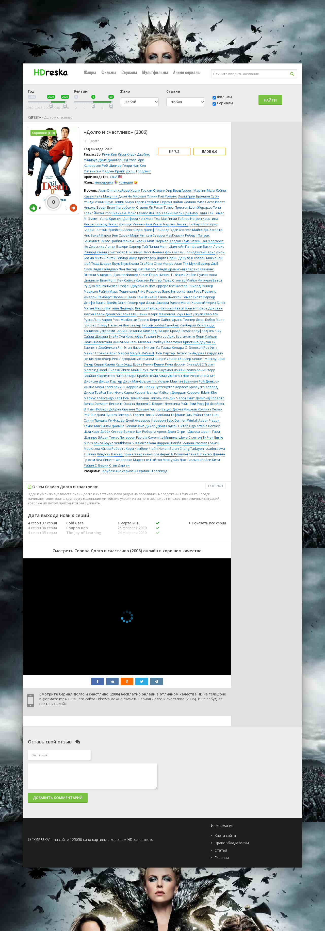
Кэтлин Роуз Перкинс (199, 291)
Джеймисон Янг (110, 347)
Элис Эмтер (171, 291)
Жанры (90, 72)
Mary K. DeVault (142, 353)
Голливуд (159, 471)
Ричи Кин (109, 154)
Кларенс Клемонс (200, 269)
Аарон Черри (209, 420)
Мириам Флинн (145, 196)
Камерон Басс (162, 420)
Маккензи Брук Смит (175, 314)
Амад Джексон (170, 375)
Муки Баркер (199, 263)
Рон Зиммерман (136, 398)
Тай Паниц (150, 246)
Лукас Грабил (111, 241)
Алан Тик (181, 263)
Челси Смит (185, 398)
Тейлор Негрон (190, 218)
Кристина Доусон (197, 342)
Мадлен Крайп (113, 171)
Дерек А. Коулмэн (174, 454)
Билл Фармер (158, 241)
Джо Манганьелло (103, 286)
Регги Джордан (124, 358)
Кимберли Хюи (192, 325)
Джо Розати (192, 375)
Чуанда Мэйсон (158, 392)
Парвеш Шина (124, 297)
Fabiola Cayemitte (150, 437)
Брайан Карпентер (99, 375)
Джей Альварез (138, 420)
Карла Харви (134, 392)
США (113, 176)
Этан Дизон (133, 347)
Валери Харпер (128, 246)
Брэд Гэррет (183, 190)
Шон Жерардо (200, 207)
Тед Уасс (129, 160)
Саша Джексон (170, 297)
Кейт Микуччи (106, 196)
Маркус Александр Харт (103, 398)
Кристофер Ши (120, 252)
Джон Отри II (177, 431)
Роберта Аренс (154, 431)
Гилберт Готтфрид (203, 224)
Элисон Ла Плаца (157, 347)
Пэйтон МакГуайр (164, 459)
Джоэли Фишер (125, 274)
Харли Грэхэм (141, 190)
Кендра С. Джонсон (187, 347)
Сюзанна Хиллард (142, 330)
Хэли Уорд (124, 364)
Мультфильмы (155, 72)
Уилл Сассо (205, 202)
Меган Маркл (94, 308)
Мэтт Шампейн (172, 246)
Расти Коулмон (161, 370)
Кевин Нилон (172, 213)
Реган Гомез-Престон (171, 207)
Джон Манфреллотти (140, 381)
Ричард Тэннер (200, 286)
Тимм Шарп (141, 252)
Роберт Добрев (108, 409)
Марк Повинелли (123, 291)
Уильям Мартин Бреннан (177, 381)
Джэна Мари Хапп (98, 387)
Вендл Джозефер (97, 358)
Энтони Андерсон (98, 274)
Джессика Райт (177, 403)
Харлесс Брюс (186, 387)
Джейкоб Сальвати (120, 314)
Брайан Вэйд (147, 375)
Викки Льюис (213, 246)
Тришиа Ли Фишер (109, 420)
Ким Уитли (153, 224)
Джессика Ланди (102, 246)
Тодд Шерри (101, 263)
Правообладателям (232, 842)
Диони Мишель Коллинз (191, 409)
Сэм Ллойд (185, 252)
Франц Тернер (183, 319)
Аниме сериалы (187, 72)
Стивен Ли (144, 207)
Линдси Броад (168, 330)
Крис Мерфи (119, 353)
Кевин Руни (163, 364)
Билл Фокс (115, 392)
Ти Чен (208, 437)
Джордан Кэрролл (185, 392)
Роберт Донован (209, 308)
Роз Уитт (210, 347)
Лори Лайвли (206, 336)
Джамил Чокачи (124, 426)
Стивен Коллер (179, 358)
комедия (126, 182)
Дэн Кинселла (185, 370)
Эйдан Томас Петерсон (116, 437)
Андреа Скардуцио (207, 353)
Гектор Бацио (161, 409)
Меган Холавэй (193, 302)
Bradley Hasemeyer (167, 342)
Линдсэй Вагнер (110, 454)
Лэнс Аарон (102, 319)
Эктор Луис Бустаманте (176, 336)
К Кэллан (198, 258)
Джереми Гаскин (113, 330)
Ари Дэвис (147, 302)
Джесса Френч (200, 431)
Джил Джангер (109, 160)
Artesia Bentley (208, 426)
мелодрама (104, 182)
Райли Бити (210, 459)
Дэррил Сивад (185, 364)
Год (31, 91)
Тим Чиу (214, 330)
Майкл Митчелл (199, 280)
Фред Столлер (174, 280)
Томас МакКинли (97, 426)
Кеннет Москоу (204, 358)
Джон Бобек (205, 319)
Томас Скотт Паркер (198, 297)
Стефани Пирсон (158, 202)
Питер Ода (187, 426)
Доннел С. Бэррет (150, 403)
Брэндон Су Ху (207, 196)
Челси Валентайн (98, 342)
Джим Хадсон (166, 426)
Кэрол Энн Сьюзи (115, 235)
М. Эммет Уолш (96, 218)
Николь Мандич (162, 398)
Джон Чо (125, 196)
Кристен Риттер (149, 280)
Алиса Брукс (103, 443)
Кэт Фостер (178, 286)
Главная (222, 857)
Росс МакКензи (125, 319)
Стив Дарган (119, 465)
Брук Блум (120, 263)
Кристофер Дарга (152, 258)
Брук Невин (114, 202)
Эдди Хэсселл (180, 229)
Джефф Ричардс (156, 229)
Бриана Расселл (194, 443)
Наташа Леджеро (120, 308)
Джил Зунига (106, 414)
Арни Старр (206, 370)
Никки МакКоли (157, 414)
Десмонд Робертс (210, 398)
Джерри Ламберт (98, 297)
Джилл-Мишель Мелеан (132, 342)
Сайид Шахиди (96, 336)
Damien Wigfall (186, 420)
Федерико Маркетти (132, 459)
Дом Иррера (158, 286)
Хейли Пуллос (197, 274)
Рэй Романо (167, 196)
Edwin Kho (209, 392)
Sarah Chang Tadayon (186, 448)
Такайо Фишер (149, 213)
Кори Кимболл (137, 448)
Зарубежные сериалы (118, 471)
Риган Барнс (205, 252)
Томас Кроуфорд (194, 330)
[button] (207, 528)
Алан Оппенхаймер (114, 190)
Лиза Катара (126, 375)
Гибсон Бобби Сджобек (160, 325)
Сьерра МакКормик (168, 235)
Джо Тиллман (190, 459)
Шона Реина (143, 364)
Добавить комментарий (58, 797)
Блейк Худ (117, 336)
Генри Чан (130, 165)
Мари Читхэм (141, 235)
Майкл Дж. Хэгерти (207, 229)
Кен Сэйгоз (126, 280)
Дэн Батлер (132, 325)
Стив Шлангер (200, 454)
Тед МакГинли (165, 218)
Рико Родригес (149, 291)
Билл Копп (108, 280)
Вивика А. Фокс (123, 213)
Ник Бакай (92, 235)
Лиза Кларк (127, 154)
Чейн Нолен (159, 448)
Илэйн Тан (198, 241)
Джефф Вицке (95, 302)
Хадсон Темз (179, 241)
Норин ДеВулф (178, 258)
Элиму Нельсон (109, 325)
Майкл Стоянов (96, 353)
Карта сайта (225, 835)
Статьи (221, 850)
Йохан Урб (102, 213)
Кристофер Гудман (141, 336)
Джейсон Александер (125, 229)
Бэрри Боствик (96, 229)
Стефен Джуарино (133, 286)
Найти (270, 100)
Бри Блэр (190, 213)
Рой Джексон (209, 381)
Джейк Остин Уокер (122, 302)
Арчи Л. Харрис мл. (128, 387)
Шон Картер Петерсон (173, 353)
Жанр (125, 91)
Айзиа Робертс (113, 448)
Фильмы (108, 72)
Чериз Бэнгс (215, 302)
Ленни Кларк (147, 314)
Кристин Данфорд (123, 218)
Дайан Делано (184, 202)
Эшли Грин (186, 196)
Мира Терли (134, 202)
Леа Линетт (105, 459)
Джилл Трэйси (95, 392)
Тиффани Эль (181, 414)
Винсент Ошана (122, 403)
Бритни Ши (132, 431)
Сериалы (129, 72)
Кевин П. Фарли (173, 274)
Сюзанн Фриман (135, 409)
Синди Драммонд (171, 269)
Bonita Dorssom (96, 403)
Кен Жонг (146, 218)
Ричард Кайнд (95, 252)
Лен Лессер (128, 269)
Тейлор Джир (126, 258)
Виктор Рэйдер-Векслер (154, 308)
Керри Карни (104, 364)
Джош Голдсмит (138, 171)
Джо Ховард (208, 387)
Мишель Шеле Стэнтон (183, 437)
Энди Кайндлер (105, 269)
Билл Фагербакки (121, 207)
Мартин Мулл (204, 190)
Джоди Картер (110, 381)
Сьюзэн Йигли (119, 370)
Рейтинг (81, 91)
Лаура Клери (94, 314)
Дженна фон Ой (164, 252)
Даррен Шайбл (169, 443)
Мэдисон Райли (96, 291)
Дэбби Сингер (111, 431)
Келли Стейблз (141, 263)
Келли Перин (149, 274)
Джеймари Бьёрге (151, 358)
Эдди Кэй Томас (211, 213)
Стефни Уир (162, 190)
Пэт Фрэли (193, 246)
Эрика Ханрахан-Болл (141, 454)
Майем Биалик (134, 241)
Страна (173, 91)
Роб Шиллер (112, 165)
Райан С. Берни (96, 465)
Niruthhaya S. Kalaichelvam (135, 443)
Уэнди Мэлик (94, 202)
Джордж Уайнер (132, 224)
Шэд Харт (92, 431)
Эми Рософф (199, 403)
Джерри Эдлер (168, 302)
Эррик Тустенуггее (159, 387)
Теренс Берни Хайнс (154, 319)
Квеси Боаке (184, 308)
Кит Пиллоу (147, 269)
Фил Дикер (146, 426)
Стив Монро (163, 263)
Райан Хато (202, 414)
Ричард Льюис (106, 224)
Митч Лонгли (105, 258)
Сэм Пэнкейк (147, 297)
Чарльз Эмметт (175, 224)
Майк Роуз (139, 370)
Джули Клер (202, 314)
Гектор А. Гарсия (131, 414)
